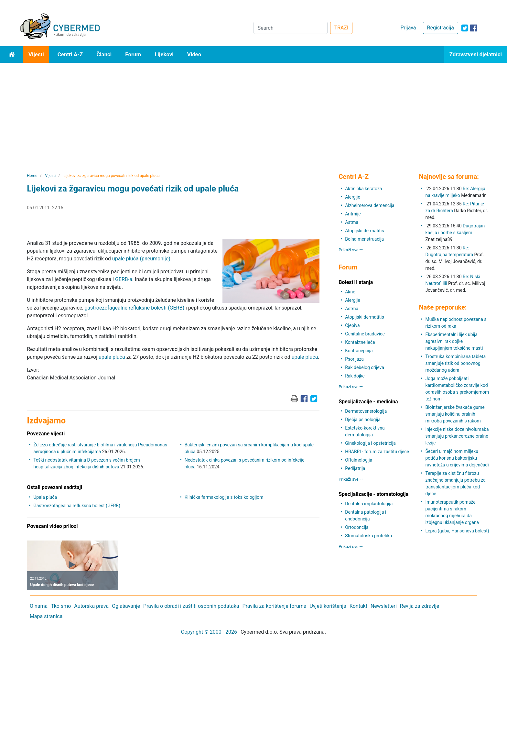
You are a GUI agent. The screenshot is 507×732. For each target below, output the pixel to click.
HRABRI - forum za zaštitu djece (377, 451)
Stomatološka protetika (368, 535)
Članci (104, 54)
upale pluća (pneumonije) (141, 259)
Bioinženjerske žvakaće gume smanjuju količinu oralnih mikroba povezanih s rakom (454, 414)
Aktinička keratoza (363, 188)
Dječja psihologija (363, 419)
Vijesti (36, 54)
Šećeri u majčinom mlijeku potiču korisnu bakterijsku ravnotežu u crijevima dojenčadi (457, 458)
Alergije (352, 197)
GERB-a (123, 279)
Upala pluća (45, 497)
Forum (133, 54)
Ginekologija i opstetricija (370, 443)
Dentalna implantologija (369, 503)
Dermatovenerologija (366, 411)
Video (194, 54)
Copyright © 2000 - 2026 (209, 632)
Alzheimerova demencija (369, 205)
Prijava (408, 28)
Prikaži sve (351, 249)
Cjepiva (352, 325)
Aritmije (353, 213)
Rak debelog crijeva (364, 367)
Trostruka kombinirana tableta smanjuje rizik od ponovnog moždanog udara (455, 363)
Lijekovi (164, 54)
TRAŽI (341, 28)
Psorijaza (354, 359)
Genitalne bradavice (365, 333)
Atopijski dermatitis (364, 230)
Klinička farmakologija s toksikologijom (224, 497)
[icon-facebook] (473, 28)
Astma (351, 222)
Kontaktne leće (360, 342)
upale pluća (112, 357)
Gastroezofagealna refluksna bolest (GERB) (76, 505)
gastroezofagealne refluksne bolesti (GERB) (134, 308)
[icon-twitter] (465, 28)
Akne (350, 291)
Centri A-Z (70, 54)
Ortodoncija (356, 527)
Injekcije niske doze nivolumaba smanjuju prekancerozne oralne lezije (457, 436)
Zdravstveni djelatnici (475, 54)
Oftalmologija (358, 460)
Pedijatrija (355, 468)
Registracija (440, 28)
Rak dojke (354, 375)
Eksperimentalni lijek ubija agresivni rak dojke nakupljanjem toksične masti (454, 341)
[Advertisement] (253, 111)
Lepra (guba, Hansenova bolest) (457, 530)
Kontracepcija (358, 350)
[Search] (290, 28)
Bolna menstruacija (364, 239)
